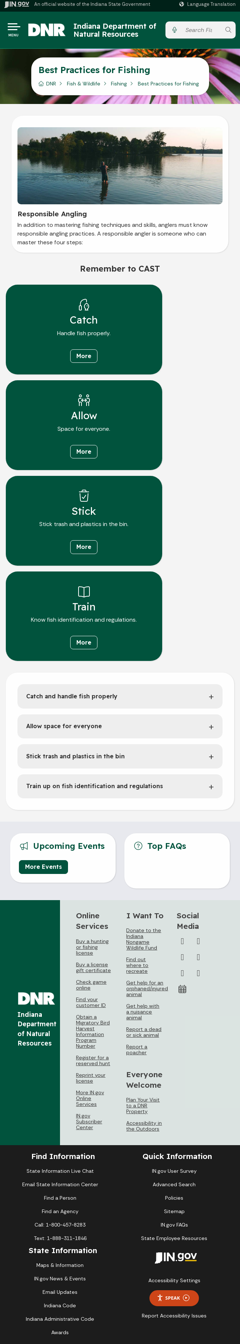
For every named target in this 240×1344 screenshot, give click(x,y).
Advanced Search (174, 1004)
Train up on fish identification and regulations (94, 606)
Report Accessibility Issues (174, 1135)
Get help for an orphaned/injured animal (147, 809)
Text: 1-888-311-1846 (60, 1058)
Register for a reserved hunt (93, 880)
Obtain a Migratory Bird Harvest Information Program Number (93, 851)
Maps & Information (60, 1085)
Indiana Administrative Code (60, 1139)
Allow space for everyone (64, 546)
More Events (43, 687)
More (60, 358)
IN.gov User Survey (174, 991)
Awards (60, 1152)
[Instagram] (182, 777)
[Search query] (201, 31)
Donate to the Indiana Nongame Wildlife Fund (143, 759)
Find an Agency (60, 1031)
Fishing (119, 86)
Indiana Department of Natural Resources (117, 31)
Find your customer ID (91, 822)
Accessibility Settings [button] (174, 1100)
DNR (51, 86)
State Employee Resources (174, 1058)
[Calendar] (182, 809)
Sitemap (174, 1031)
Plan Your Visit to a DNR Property (143, 925)
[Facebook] (182, 761)
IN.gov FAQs (174, 1045)
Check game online (91, 805)
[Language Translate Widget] (208, 4)
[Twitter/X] (198, 761)
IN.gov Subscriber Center (89, 941)
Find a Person (60, 1018)
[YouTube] (198, 777)
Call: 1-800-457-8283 (60, 1045)
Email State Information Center (60, 1004)
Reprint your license (90, 898)
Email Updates (60, 1112)
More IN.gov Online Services (90, 918)
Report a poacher (136, 870)
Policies (174, 1018)
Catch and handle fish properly (71, 516)
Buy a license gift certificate (93, 787)
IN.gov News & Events (60, 1098)
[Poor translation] (26, 1224)
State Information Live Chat (60, 991)
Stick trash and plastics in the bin (75, 576)
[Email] (198, 793)
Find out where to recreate (137, 786)
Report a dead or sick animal (143, 852)
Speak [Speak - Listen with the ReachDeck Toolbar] (173, 1118)
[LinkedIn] (182, 793)
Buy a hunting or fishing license (92, 767)
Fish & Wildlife (83, 86)
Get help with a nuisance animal (142, 832)
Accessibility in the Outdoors (144, 946)
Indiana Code (60, 1125)
